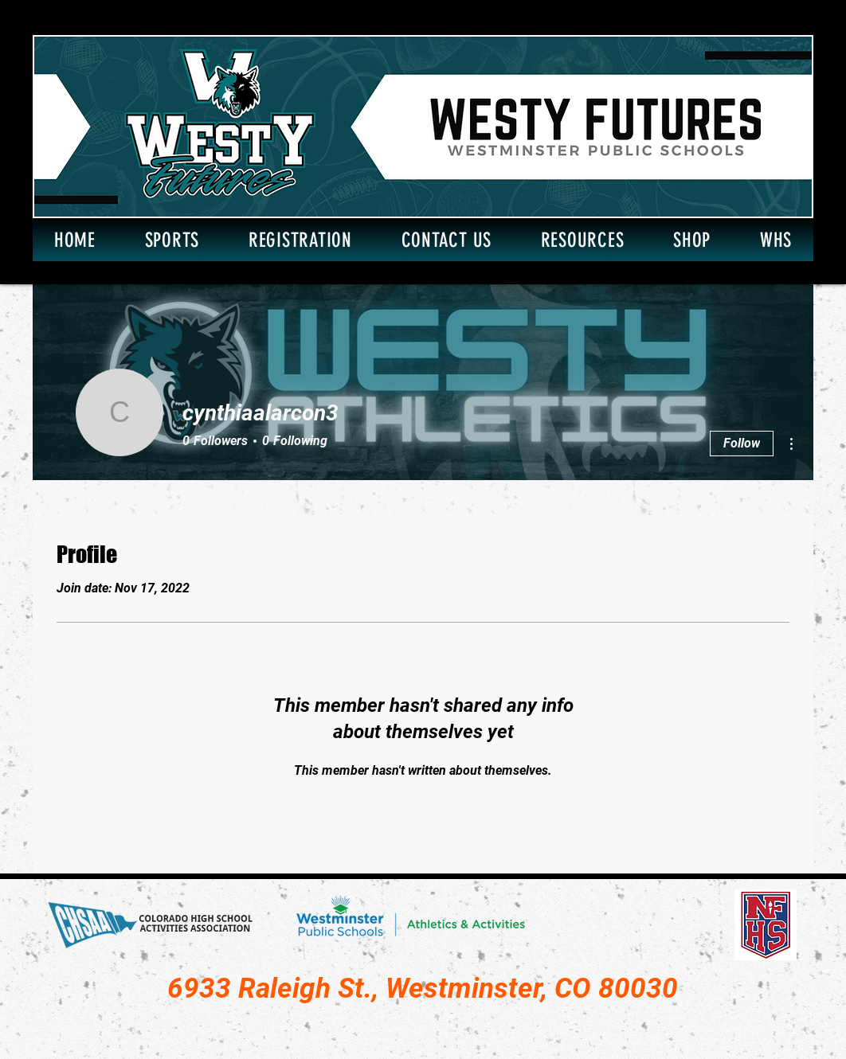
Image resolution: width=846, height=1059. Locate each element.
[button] (172, 239)
